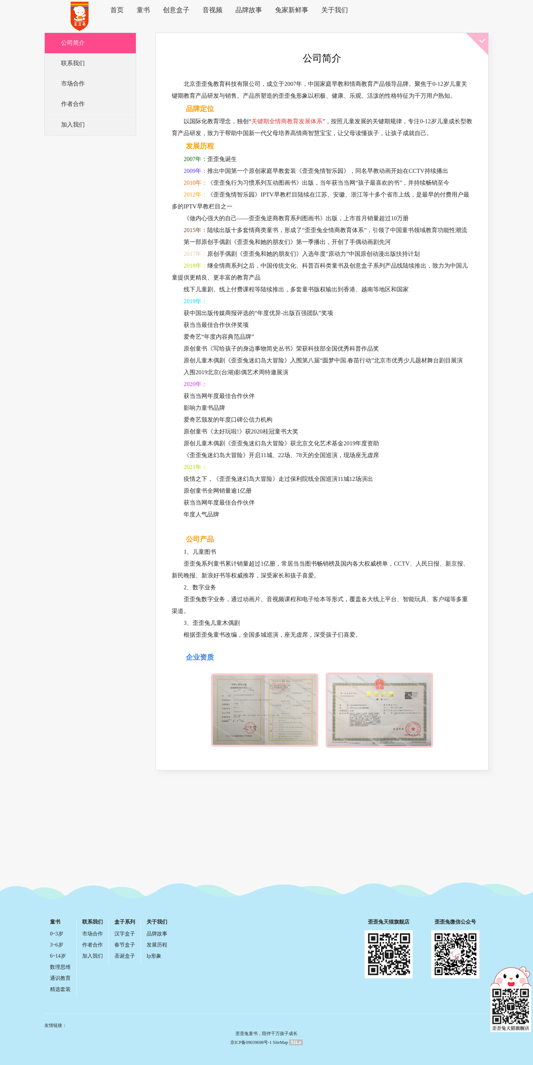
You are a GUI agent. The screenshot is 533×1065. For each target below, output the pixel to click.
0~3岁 (56, 934)
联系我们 (74, 64)
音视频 (209, 10)
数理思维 (60, 967)
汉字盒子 (124, 934)
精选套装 (60, 989)
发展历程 (157, 945)
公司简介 (74, 43)
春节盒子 (124, 945)
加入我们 (74, 128)
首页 (119, 10)
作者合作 (74, 107)
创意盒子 (175, 10)
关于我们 (326, 10)
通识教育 (60, 978)
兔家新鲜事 (285, 10)
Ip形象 (154, 956)
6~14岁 (58, 956)
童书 (144, 10)
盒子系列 (124, 922)
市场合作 (74, 86)
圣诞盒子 (124, 956)
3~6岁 (56, 945)
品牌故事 (244, 10)
